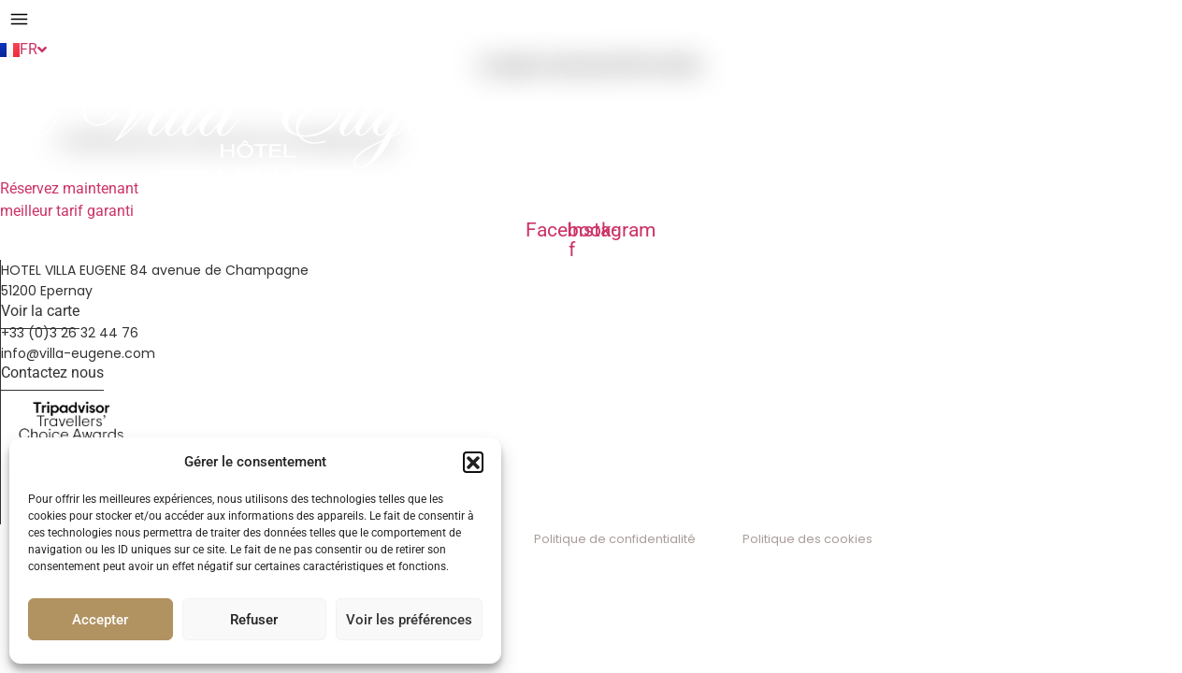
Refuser (254, 619)
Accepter (100, 619)
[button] (473, 461)
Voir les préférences (409, 619)
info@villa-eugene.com (78, 353)
